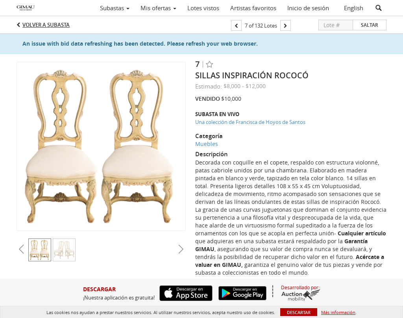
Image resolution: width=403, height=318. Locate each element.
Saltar (369, 25)
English (353, 8)
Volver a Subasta (46, 24)
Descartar (299, 312)
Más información (338, 312)
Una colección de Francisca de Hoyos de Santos (250, 122)
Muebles (206, 144)
